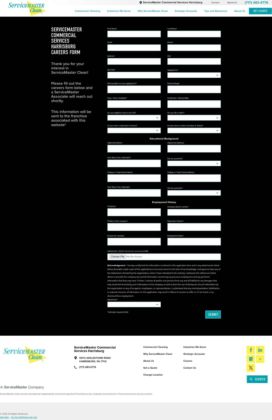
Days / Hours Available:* (117, 98)
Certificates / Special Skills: (178, 98)
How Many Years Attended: (118, 187)
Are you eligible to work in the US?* (121, 113)
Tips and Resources (215, 11)
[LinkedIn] (260, 350)
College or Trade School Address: (181, 172)
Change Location (153, 374)
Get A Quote (260, 11)
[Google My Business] (251, 359)
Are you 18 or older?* (176, 113)
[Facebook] (251, 350)
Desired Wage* (173, 83)
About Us (232, 2)
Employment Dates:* (175, 236)
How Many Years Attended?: (119, 157)
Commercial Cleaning (87, 11)
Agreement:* (112, 300)
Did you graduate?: (175, 159)
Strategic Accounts (186, 11)
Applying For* (172, 70)
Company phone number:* (178, 207)
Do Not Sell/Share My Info (24, 417)
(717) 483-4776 (256, 3)
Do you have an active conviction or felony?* (185, 126)
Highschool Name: (114, 143)
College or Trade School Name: (120, 172)
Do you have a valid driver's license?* (122, 126)
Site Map (4, 417)
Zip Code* (111, 70)
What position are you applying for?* (122, 83)
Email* (109, 42)
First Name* (112, 29)
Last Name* (172, 29)
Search (257, 379)
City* (169, 56)
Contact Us (189, 367)
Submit (213, 314)
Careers (215, 2)
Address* (111, 56)
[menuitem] (87, 11)
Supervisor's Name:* (175, 221)
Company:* (111, 206)
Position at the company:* (117, 221)
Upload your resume (127, 251)
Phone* (170, 42)
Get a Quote (150, 367)
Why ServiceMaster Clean (153, 11)
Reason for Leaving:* (116, 236)
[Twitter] (251, 368)
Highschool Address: (175, 143)
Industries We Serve (119, 11)
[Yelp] (260, 359)
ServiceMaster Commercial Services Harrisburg (170, 2)
